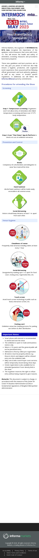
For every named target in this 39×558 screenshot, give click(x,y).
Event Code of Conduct (14, 555)
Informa (19, 1)
